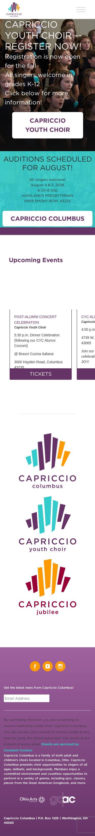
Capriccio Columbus (47, 218)
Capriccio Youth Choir (47, 125)
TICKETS (41, 374)
